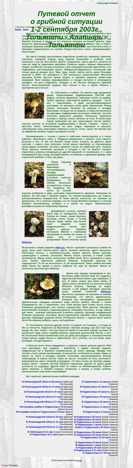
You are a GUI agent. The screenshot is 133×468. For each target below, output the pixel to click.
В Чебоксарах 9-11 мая (41, 432)
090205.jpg (60, 247)
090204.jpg (27, 242)
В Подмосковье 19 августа (96, 401)
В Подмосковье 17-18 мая (97, 453)
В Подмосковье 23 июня (87, 435)
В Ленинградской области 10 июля (44, 391)
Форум (18, 29)
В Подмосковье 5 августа (97, 412)
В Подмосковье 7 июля (88, 424)
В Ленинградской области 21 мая (45, 422)
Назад (26, 29)
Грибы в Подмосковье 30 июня (92, 427)
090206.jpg (106, 291)
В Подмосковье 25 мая (88, 447)
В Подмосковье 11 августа (96, 406)
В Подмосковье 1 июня (88, 445)
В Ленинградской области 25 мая (45, 417)
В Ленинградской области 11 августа (42, 386)
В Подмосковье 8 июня (88, 442)
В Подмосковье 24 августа (95, 391)
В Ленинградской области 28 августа (42, 381)
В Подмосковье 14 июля (87, 422)
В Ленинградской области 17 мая (45, 427)
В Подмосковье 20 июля (87, 419)
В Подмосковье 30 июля (87, 417)
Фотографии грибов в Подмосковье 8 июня (40, 412)
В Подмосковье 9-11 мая (43, 434)
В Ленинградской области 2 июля (45, 396)
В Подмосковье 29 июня (87, 432)
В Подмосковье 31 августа (96, 381)
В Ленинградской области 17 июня (44, 401)
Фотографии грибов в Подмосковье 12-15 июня (46, 406)
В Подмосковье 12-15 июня (96, 437)
